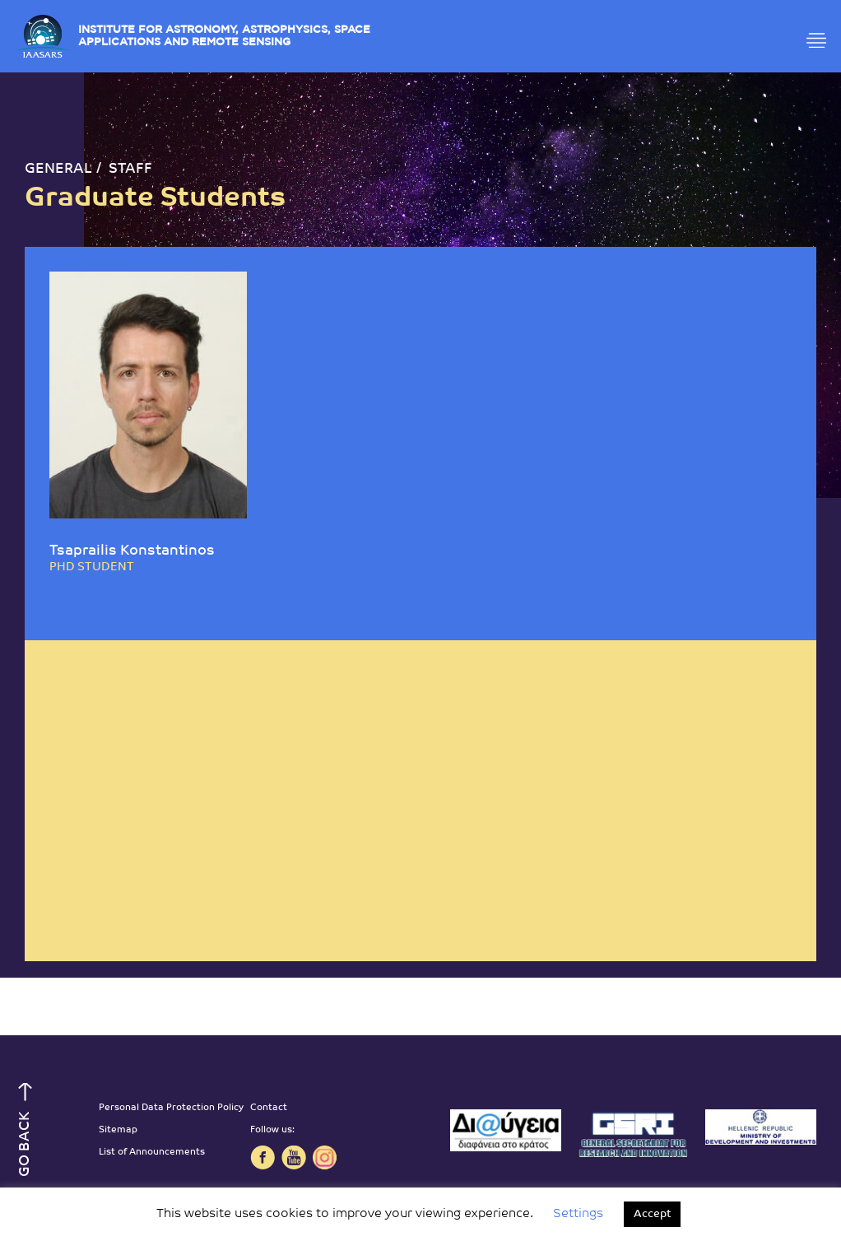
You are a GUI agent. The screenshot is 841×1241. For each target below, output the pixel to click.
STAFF (130, 169)
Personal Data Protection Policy (171, 1108)
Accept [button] (652, 1214)
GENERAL (58, 169)
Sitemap (118, 1130)
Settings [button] (578, 1214)
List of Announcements (152, 1152)
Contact (268, 1108)
